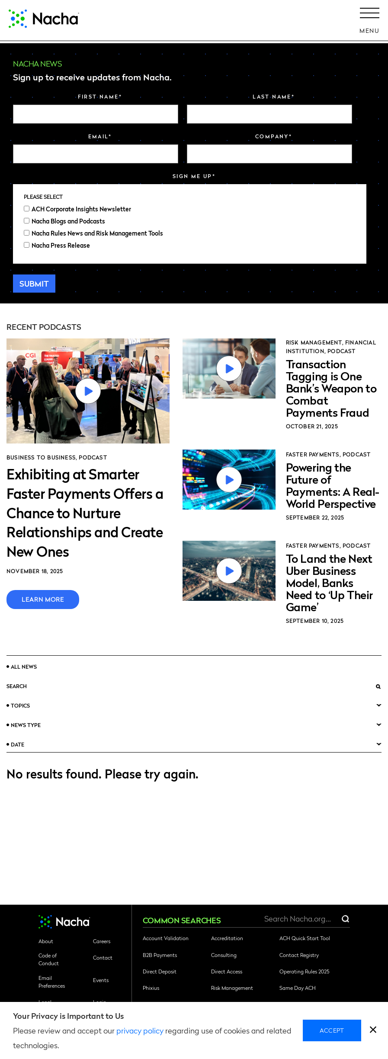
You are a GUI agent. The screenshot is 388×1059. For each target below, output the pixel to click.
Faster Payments (313, 454)
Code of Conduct (48, 959)
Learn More (43, 599)
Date (17, 744)
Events (101, 979)
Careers (101, 941)
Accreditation (227, 938)
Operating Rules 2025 (304, 971)
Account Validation (166, 938)
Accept (332, 1030)
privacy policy (140, 1030)
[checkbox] (190, 227)
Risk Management (314, 342)
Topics (20, 705)
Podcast (93, 457)
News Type (26, 724)
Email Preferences (51, 981)
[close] (373, 1030)
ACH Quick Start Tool (304, 938)
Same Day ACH (297, 987)
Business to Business (41, 457)
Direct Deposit (159, 971)
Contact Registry (299, 954)
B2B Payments (160, 954)
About (45, 941)
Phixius (151, 987)
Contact (102, 957)
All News (24, 666)
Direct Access (226, 971)
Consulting (224, 954)
